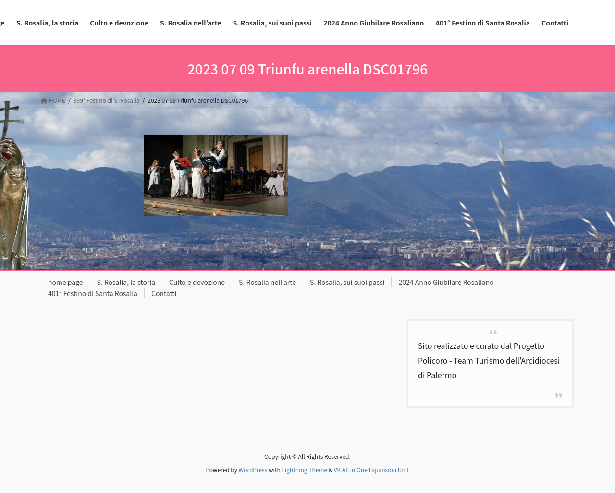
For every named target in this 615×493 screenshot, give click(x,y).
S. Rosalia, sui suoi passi (347, 282)
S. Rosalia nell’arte (267, 282)
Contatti (164, 293)
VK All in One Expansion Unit (371, 470)
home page (65, 282)
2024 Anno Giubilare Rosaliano (445, 282)
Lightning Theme (304, 470)
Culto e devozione (197, 282)
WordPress (253, 470)
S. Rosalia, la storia (126, 282)
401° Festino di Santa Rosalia (92, 293)
